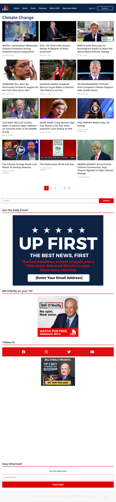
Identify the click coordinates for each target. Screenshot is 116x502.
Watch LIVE (55, 8)
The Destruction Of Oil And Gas (57, 164)
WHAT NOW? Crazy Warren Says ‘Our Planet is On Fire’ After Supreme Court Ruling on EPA (57, 125)
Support (105, 8)
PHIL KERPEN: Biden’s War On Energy (93, 124)
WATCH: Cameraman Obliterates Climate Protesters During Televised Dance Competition (20, 48)
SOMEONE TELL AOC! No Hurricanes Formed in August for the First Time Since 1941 (20, 87)
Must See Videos (70, 8)
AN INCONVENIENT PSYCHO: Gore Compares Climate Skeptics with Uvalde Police (95, 87)
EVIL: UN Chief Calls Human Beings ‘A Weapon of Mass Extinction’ (55, 48)
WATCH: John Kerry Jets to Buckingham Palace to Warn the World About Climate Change (95, 48)
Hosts (33, 8)
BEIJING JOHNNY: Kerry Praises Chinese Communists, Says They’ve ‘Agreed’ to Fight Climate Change (95, 169)
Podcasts (43, 8)
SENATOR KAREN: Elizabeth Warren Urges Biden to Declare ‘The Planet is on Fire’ (57, 87)
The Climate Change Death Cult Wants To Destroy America (19, 166)
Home (16, 8)
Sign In (92, 8)
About (25, 8)
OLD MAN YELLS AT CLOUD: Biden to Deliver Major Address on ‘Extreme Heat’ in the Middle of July (19, 127)
